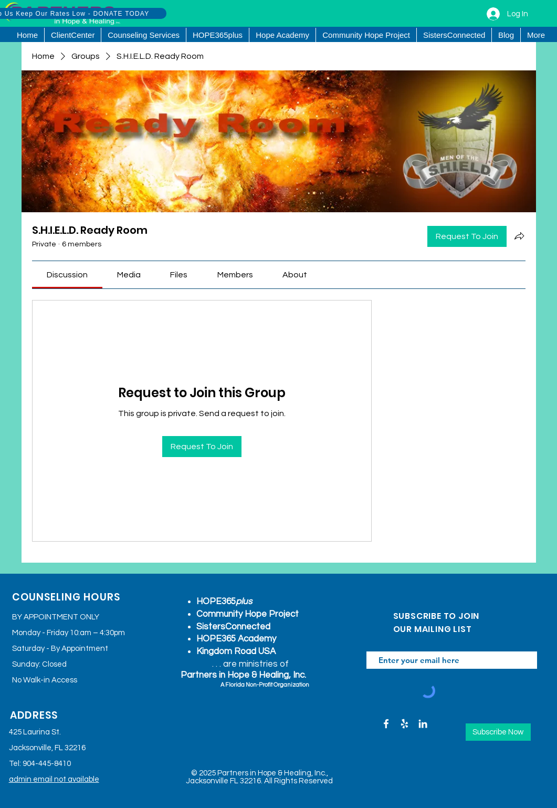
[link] (67, 275)
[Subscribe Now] (498, 732)
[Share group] (519, 236)
